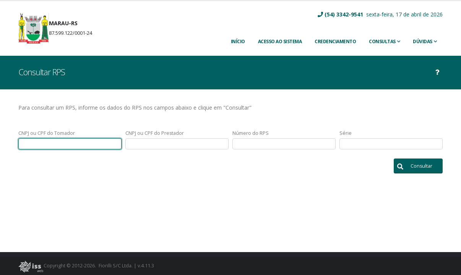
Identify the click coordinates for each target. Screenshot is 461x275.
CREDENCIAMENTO (335, 41)
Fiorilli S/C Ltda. (116, 265)
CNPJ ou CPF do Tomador (46, 133)
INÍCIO (238, 41)
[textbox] (70, 143)
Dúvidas (422, 41)
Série (345, 133)
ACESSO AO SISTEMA (280, 41)
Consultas (382, 41)
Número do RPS (250, 133)
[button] (418, 166)
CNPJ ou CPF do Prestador (154, 133)
